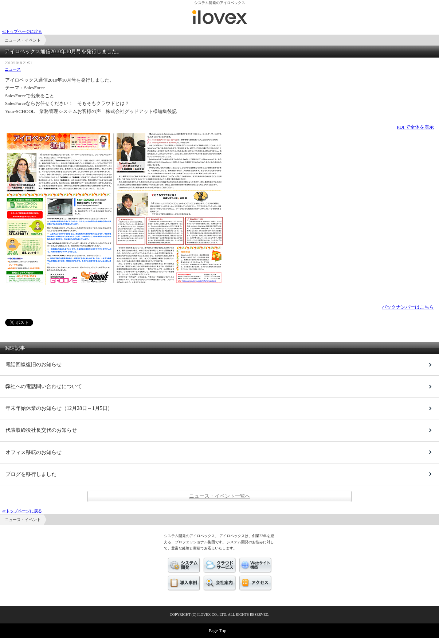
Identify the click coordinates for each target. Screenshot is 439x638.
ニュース (13, 69)
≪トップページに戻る (22, 31)
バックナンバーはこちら (408, 307)
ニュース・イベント (219, 17)
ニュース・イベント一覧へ (219, 496)
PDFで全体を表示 (415, 127)
